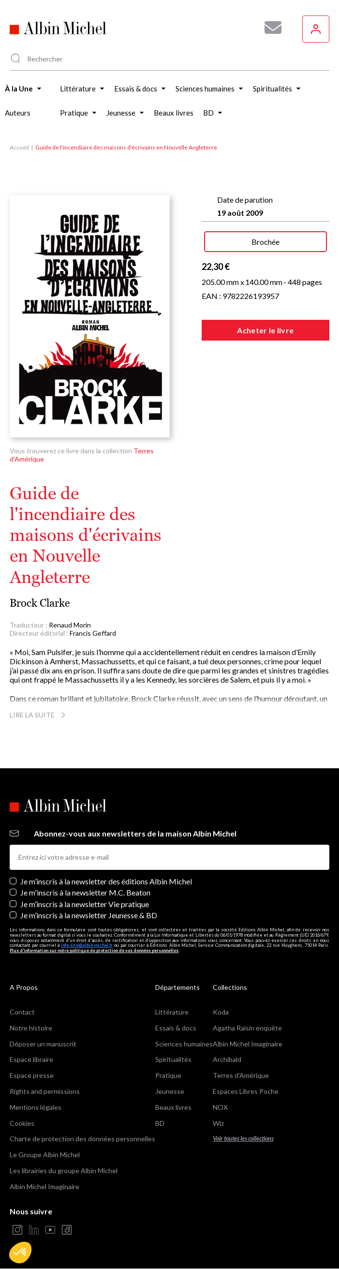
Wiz (218, 1123)
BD (159, 1123)
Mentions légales (35, 1107)
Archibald (227, 1059)
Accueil (19, 147)
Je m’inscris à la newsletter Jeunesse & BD (88, 915)
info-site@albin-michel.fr (87, 945)
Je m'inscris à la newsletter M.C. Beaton (85, 892)
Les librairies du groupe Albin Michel (64, 1170)
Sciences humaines (184, 1044)
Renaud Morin (70, 625)
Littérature (172, 1012)
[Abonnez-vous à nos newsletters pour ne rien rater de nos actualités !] (269, 27)
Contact (22, 1012)
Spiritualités (173, 1059)
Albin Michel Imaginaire (44, 1186)
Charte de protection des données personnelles (82, 1139)
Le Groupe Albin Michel (45, 1154)
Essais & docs (175, 1028)
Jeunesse (169, 1091)
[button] (20, 1252)
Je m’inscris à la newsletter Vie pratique (84, 904)
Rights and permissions (45, 1091)
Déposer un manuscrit (43, 1044)
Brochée (265, 241)
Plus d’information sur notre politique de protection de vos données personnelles (94, 950)
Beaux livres (173, 1107)
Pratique (168, 1075)
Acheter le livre (265, 330)
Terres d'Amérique (241, 1075)
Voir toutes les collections (243, 1138)
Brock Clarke (40, 603)
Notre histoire (31, 1028)
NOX (220, 1107)
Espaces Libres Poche (246, 1091)
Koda (221, 1012)
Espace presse (32, 1075)
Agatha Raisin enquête (247, 1028)
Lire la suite (39, 715)
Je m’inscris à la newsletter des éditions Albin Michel (106, 881)
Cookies (22, 1123)
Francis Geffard (93, 633)
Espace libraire (31, 1059)
